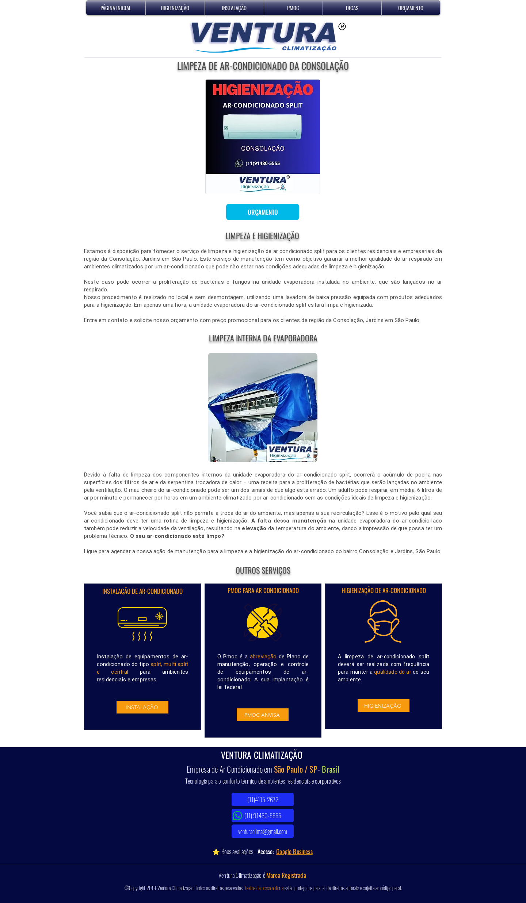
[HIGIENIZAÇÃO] (383, 705)
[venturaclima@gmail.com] (263, 831)
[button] (175, 7)
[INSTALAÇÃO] (142, 707)
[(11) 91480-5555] (263, 815)
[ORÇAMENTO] (262, 212)
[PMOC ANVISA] (263, 714)
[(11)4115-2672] (263, 799)
